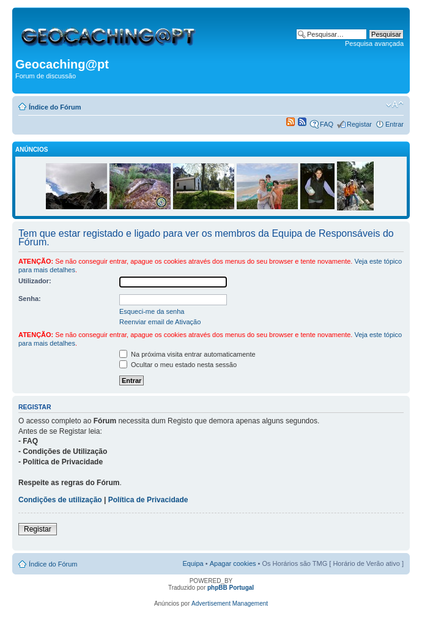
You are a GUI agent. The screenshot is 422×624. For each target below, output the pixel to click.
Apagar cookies (233, 563)
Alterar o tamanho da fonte (395, 104)
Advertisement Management (229, 603)
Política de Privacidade (148, 500)
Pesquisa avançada (374, 43)
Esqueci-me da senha (151, 311)
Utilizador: (34, 280)
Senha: (29, 298)
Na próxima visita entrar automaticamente (187, 354)
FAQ (326, 124)
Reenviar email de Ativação (160, 321)
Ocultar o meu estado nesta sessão (178, 364)
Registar (359, 124)
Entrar (394, 124)
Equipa (192, 563)
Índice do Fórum (55, 107)
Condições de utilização (60, 500)
